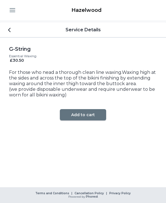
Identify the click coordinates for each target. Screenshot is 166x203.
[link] (86, 10)
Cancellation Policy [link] (89, 193)
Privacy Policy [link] (120, 193)
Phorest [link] (91, 196)
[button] (12, 10)
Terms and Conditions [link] (52, 193)
